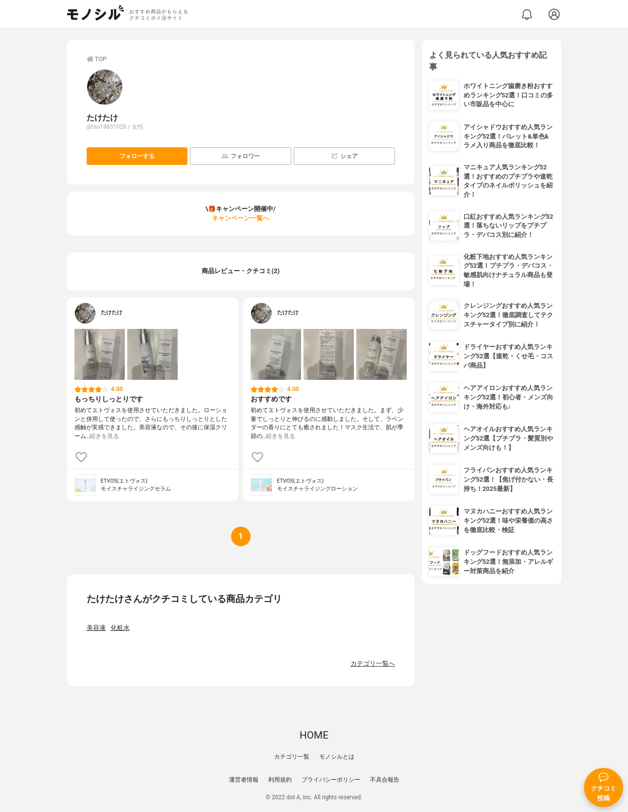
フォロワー (240, 156)
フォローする (137, 156)
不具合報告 (384, 779)
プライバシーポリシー (331, 779)
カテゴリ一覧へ (372, 663)
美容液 (96, 627)
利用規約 (280, 779)
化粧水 (120, 627)
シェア (344, 156)
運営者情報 (243, 779)
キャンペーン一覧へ (240, 218)
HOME (314, 735)
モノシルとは (336, 756)
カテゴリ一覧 (291, 756)
